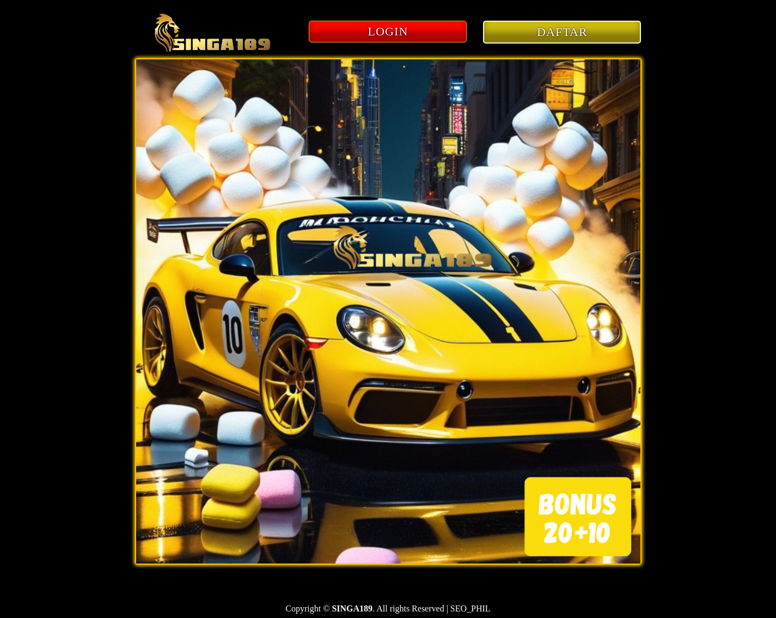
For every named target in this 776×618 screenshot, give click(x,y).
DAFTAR (562, 32)
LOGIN (388, 31)
